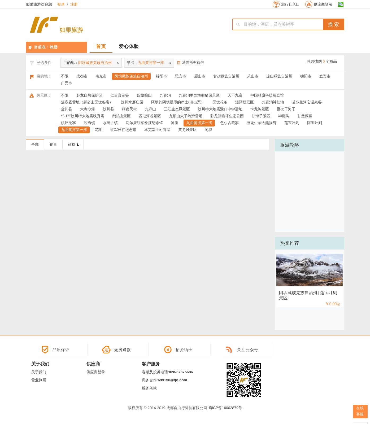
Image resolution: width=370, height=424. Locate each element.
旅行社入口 (290, 4)
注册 (74, 4)
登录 (61, 4)
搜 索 (333, 24)
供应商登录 (323, 4)
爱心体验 (129, 46)
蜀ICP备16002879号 (225, 408)
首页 (101, 46)
